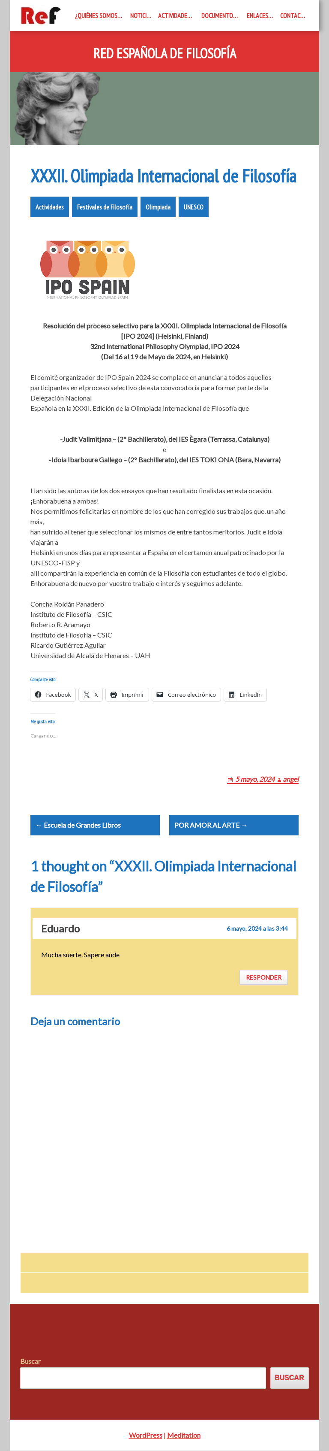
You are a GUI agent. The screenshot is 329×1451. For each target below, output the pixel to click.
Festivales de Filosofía (104, 207)
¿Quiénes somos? (97, 15)
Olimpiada (158, 207)
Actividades (174, 15)
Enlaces (257, 15)
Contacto (294, 15)
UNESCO (193, 207)
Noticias (141, 15)
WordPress (145, 1435)
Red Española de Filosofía (164, 53)
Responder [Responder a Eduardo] (263, 977)
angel (291, 779)
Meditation (183, 1435)
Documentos (218, 15)
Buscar (30, 1361)
